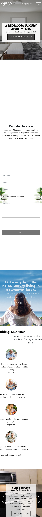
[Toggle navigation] (38, 4)
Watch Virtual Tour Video (20, 37)
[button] (2, 500)
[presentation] (18, 276)
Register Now (27, 4)
